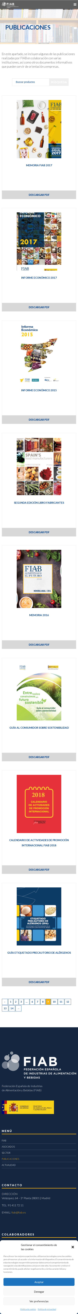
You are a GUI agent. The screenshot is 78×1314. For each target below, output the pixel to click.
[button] (73, 1247)
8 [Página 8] (43, 1001)
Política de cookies (28, 1309)
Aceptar (39, 1282)
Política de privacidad (47, 1309)
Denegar (39, 1291)
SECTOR (6, 1152)
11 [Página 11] (61, 1001)
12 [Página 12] (67, 1001)
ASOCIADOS (8, 1146)
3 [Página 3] (21, 1001)
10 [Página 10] (54, 1001)
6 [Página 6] (32, 1001)
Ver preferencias (39, 1301)
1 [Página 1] (10, 1001)
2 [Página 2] (16, 1001)
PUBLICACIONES (10, 1159)
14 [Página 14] (11, 1008)
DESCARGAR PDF (39, 194)
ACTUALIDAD (9, 1165)
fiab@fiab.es (18, 1212)
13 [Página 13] (5, 1008)
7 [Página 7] (37, 1001)
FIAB (4, 1140)
